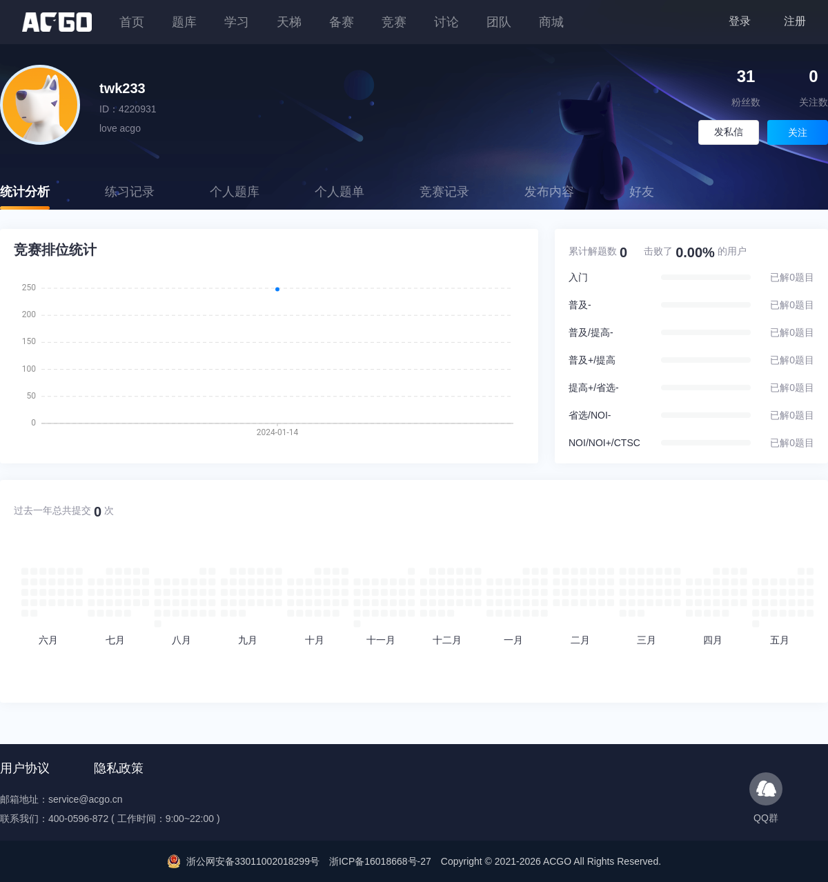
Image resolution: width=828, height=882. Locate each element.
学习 (236, 22)
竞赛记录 (444, 192)
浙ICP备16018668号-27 (380, 861)
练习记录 (130, 192)
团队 (498, 22)
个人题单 (339, 192)
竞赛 (394, 22)
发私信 (728, 131)
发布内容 (549, 192)
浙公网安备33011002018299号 (252, 861)
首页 (131, 22)
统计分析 (25, 192)
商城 (551, 22)
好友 (641, 192)
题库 (184, 22)
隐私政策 (119, 768)
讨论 (446, 22)
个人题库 (234, 192)
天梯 (289, 22)
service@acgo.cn (85, 799)
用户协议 (25, 768)
